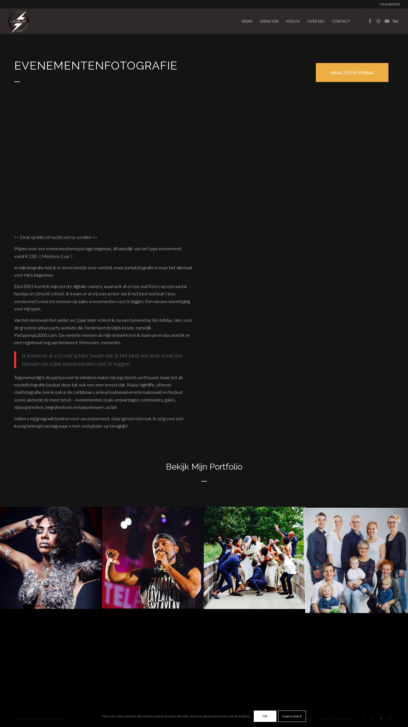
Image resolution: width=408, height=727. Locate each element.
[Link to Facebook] (370, 21)
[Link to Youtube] (387, 21)
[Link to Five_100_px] (395, 21)
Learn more (292, 716)
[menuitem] (247, 21)
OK (265, 716)
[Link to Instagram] (378, 21)
